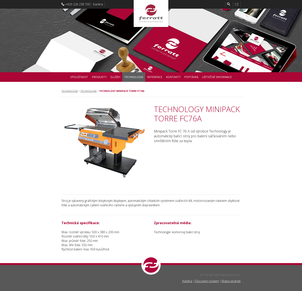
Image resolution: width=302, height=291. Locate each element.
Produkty (99, 77)
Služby (115, 77)
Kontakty (173, 77)
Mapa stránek (231, 281)
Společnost (79, 77)
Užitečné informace (217, 77)
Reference (154, 77)
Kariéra (98, 4)
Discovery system (207, 281)
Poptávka (191, 77)
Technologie (133, 77)
